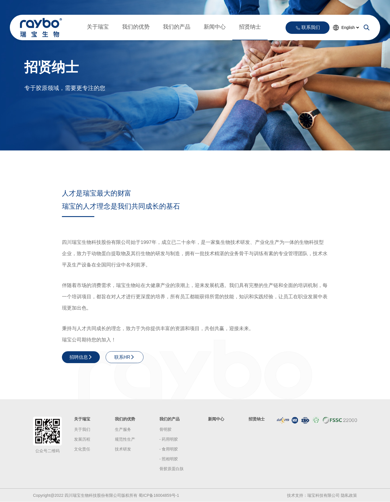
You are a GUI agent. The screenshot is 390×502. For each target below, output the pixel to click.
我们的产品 (176, 27)
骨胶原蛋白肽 (171, 469)
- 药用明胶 (168, 439)
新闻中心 (215, 27)
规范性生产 (125, 439)
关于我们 (82, 429)
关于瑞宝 (98, 27)
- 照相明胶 (168, 459)
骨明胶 (165, 429)
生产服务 (123, 429)
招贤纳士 (250, 27)
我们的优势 (136, 27)
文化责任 (82, 449)
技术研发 (123, 449)
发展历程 (82, 439)
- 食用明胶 (168, 449)
